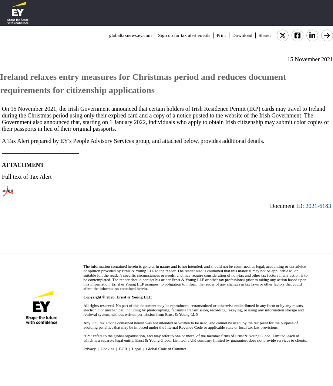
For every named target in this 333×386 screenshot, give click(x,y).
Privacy (89, 348)
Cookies (107, 348)
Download (242, 35)
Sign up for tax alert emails (184, 35)
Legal (136, 348)
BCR (123, 348)
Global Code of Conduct (166, 348)
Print (221, 35)
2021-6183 (318, 206)
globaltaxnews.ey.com (130, 35)
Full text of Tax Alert (27, 177)
